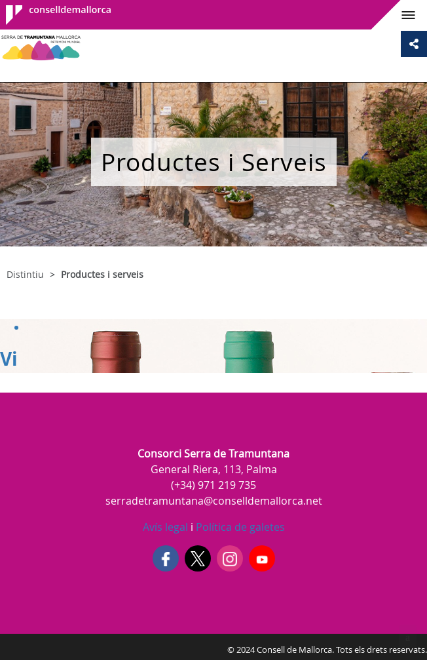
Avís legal (165, 527)
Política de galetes (239, 527)
